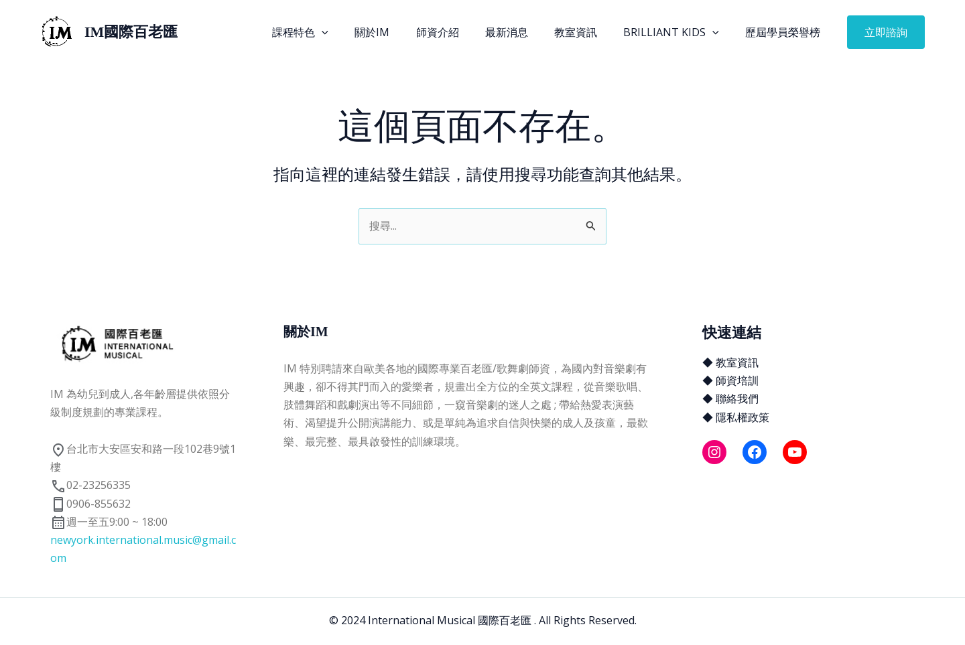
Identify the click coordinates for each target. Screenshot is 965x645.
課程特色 (332, 32)
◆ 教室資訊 (730, 362)
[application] (354, 32)
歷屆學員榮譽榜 (785, 32)
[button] (886, 32)
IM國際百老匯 (131, 31)
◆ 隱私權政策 (735, 417)
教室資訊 (587, 32)
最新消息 (523, 32)
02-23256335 (90, 485)
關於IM (398, 32)
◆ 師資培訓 (730, 380)
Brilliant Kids (678, 32)
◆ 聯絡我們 (730, 398)
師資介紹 (459, 32)
